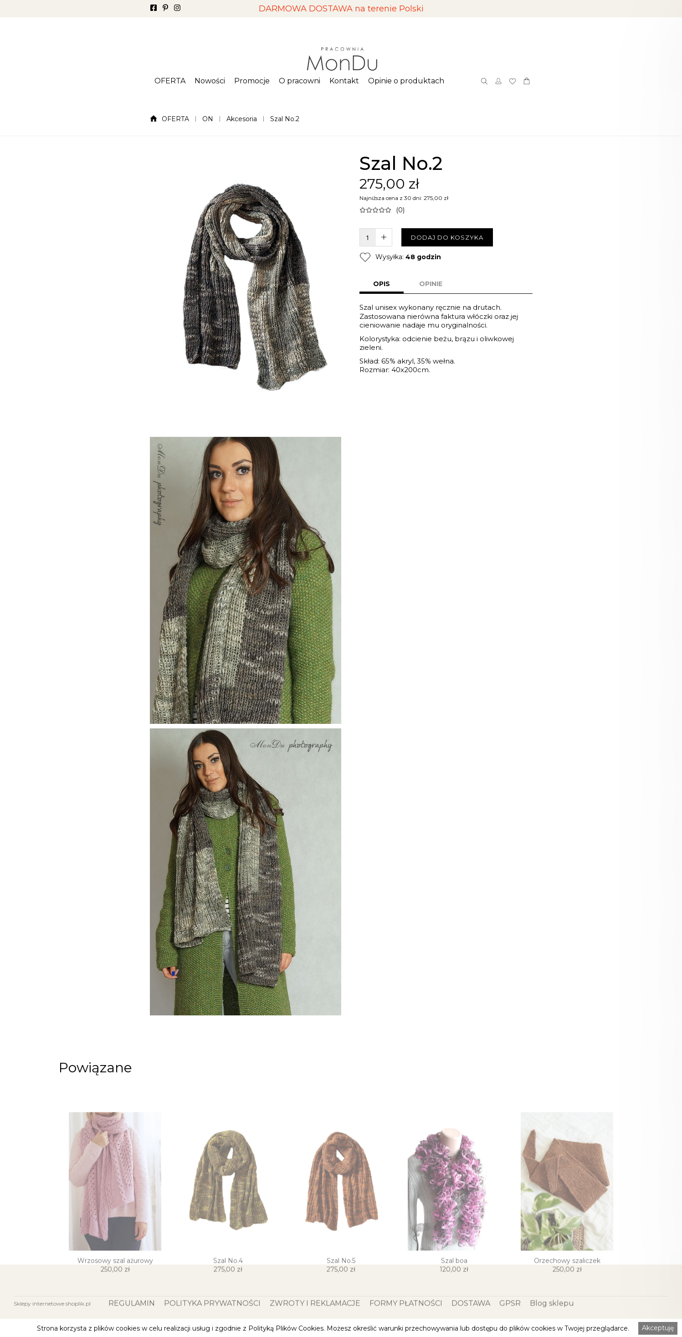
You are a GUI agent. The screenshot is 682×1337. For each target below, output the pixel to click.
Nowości (210, 81)
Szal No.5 (341, 1286)
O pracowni (299, 81)
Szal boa (454, 1286)
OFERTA (169, 81)
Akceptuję (658, 1328)
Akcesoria (241, 119)
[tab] (381, 284)
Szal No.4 (228, 1286)
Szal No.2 (284, 119)
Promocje (252, 81)
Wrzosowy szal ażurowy (115, 1286)
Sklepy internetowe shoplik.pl (52, 1303)
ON (207, 119)
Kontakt (344, 81)
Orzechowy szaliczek (567, 1286)
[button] (169, 81)
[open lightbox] (245, 288)
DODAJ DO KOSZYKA (447, 237)
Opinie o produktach (406, 81)
